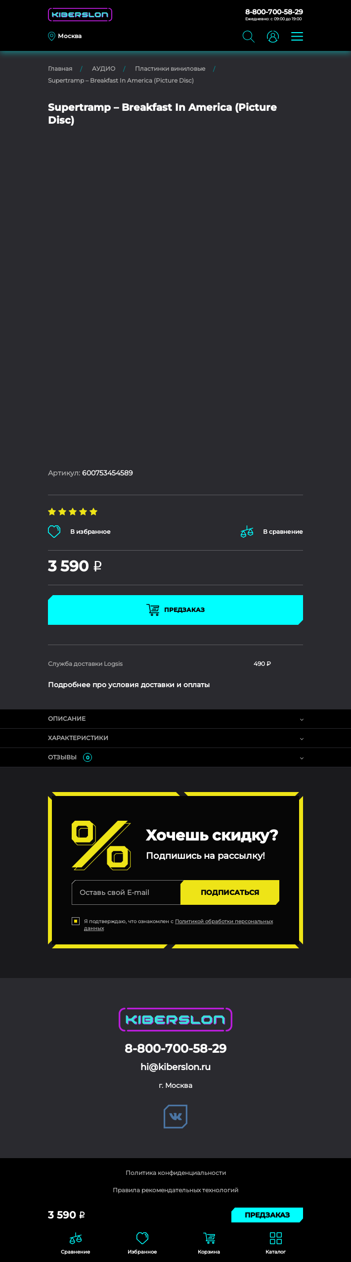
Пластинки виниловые (170, 68)
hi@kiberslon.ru (175, 1067)
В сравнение (272, 531)
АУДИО (103, 68)
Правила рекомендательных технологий (175, 1190)
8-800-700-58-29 (274, 11)
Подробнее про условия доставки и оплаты (129, 684)
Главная (60, 68)
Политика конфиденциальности (176, 1172)
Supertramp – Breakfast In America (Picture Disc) (121, 80)
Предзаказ (175, 610)
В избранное (79, 531)
